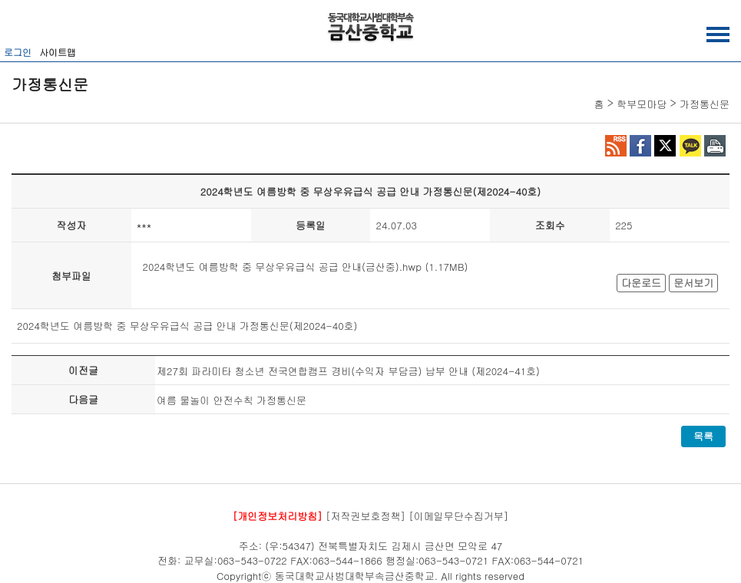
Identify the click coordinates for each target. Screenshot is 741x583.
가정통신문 (704, 104)
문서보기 (693, 282)
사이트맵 (57, 51)
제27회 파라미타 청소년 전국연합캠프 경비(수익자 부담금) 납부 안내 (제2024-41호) (348, 371)
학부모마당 (642, 104)
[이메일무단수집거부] (458, 516)
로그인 (17, 51)
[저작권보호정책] (365, 516)
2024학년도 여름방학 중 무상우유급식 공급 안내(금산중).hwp (282, 266)
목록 (703, 436)
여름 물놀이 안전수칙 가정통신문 (231, 400)
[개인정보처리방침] (278, 516)
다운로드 (641, 282)
